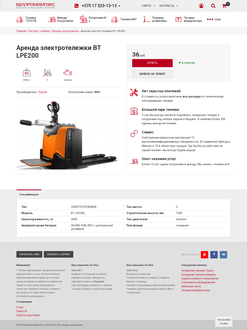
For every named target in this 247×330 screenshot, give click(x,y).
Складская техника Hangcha (198, 274)
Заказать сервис (58, 254)
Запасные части (191, 286)
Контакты (167, 5)
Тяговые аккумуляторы (195, 290)
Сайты (146, 5)
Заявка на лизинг (152, 74)
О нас (19, 307)
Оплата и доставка (28, 314)
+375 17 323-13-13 (95, 6)
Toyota (42, 92)
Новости (21, 310)
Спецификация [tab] (29, 194)
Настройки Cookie (223, 321)
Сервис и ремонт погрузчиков (199, 278)
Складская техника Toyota (197, 270)
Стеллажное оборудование (198, 282)
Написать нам (29, 254)
